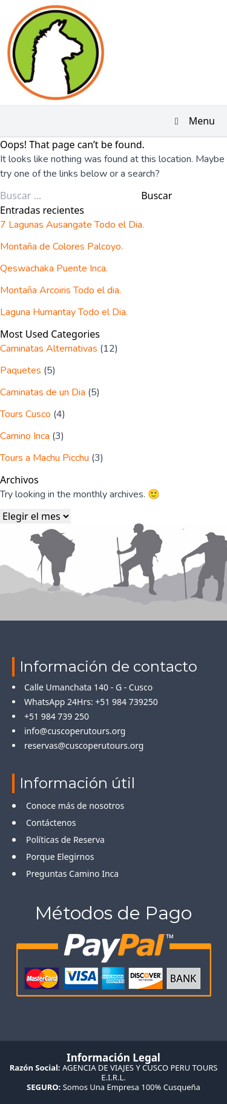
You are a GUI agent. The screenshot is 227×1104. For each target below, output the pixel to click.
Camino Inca (25, 436)
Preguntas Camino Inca (72, 873)
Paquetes (20, 370)
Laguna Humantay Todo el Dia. (64, 312)
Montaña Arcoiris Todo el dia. (60, 290)
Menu (192, 121)
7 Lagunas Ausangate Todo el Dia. (72, 224)
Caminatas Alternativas (48, 348)
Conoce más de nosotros (75, 805)
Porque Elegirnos (60, 856)
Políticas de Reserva (65, 839)
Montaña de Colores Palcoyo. (61, 246)
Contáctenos (51, 822)
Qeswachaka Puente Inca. (54, 268)
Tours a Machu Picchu (44, 458)
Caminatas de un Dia (42, 392)
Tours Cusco (25, 414)
